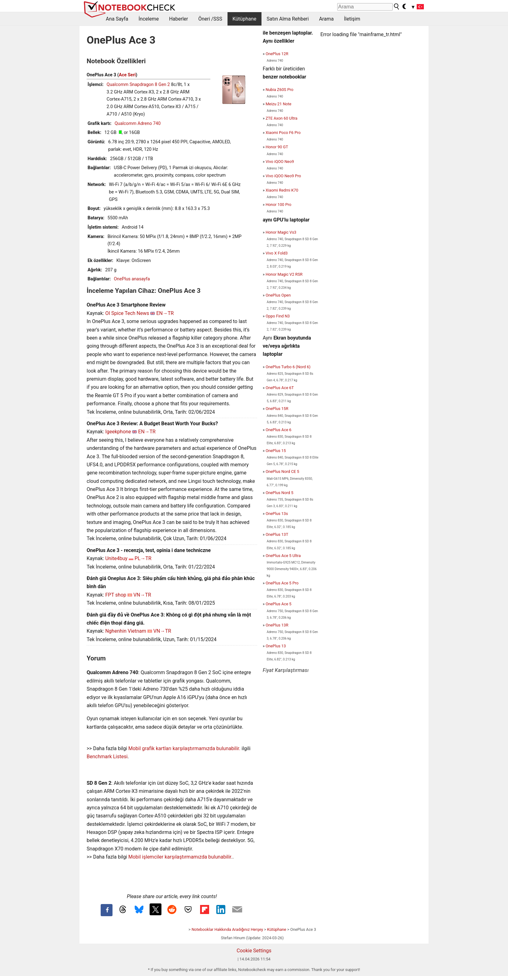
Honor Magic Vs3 (281, 232)
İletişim (352, 19)
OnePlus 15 (276, 450)
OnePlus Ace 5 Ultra (283, 555)
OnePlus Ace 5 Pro (282, 583)
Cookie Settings (254, 951)
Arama (326, 19)
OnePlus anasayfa (132, 279)
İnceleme (148, 19)
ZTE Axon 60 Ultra (281, 118)
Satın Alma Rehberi (288, 19)
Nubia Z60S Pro (279, 89)
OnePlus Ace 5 (278, 604)
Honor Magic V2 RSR (284, 274)
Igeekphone (118, 432)
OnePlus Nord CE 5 (282, 471)
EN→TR (165, 313)
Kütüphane (244, 19)
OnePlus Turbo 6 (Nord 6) (288, 366)
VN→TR (142, 595)
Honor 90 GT (277, 147)
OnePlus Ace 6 (278, 429)
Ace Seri (127, 75)
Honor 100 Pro (278, 204)
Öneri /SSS (210, 19)
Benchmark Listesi (107, 756)
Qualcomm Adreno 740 (138, 123)
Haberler (178, 19)
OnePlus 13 (276, 646)
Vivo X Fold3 (277, 253)
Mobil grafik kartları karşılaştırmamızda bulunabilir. (184, 748)
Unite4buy (116, 558)
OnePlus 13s (277, 513)
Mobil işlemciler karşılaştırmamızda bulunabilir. (180, 857)
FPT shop (115, 595)
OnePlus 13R (277, 625)
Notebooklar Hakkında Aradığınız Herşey (227, 929)
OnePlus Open (278, 295)
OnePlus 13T (277, 534)
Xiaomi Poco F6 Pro (283, 132)
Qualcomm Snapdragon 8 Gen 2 (138, 84)
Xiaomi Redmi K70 (282, 190)
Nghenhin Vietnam (125, 631)
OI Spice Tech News (127, 313)
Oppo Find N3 (278, 316)
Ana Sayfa (117, 19)
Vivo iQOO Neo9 (280, 161)
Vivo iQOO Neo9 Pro (283, 176)
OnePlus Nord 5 (279, 492)
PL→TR (143, 558)
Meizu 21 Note (278, 104)
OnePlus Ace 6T (280, 387)
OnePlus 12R (277, 53)
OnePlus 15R (277, 408)
